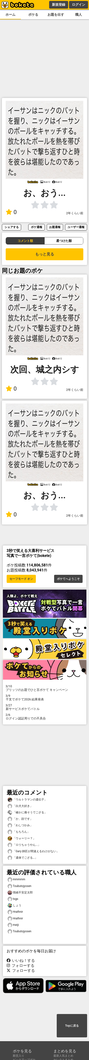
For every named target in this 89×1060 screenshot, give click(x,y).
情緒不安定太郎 (20, 892)
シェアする (12, 227)
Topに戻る (72, 1025)
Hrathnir (15, 912)
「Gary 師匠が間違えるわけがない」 (33, 851)
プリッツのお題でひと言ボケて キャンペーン (45, 688)
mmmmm (16, 879)
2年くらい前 (74, 213)
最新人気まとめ (63, 1055)
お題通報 (55, 227)
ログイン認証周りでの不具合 (45, 716)
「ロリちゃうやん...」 (24, 845)
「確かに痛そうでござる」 (27, 812)
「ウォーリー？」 (22, 838)
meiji (13, 925)
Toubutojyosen (20, 886)
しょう (14, 905)
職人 (78, 15)
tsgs (13, 899)
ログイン (78, 4)
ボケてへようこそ (68, 579)
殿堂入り (18, 1055)
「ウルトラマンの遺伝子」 (27, 799)
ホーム (10, 15)
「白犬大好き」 (20, 806)
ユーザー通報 (75, 227)
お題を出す (55, 15)
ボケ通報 (36, 227)
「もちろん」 (19, 832)
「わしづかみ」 (20, 825)
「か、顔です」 (20, 819)
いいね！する (21, 960)
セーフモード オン (21, 579)
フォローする (21, 965)
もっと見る (44, 254)
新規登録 (58, 4)
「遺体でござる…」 (22, 858)
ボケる (33, 15)
